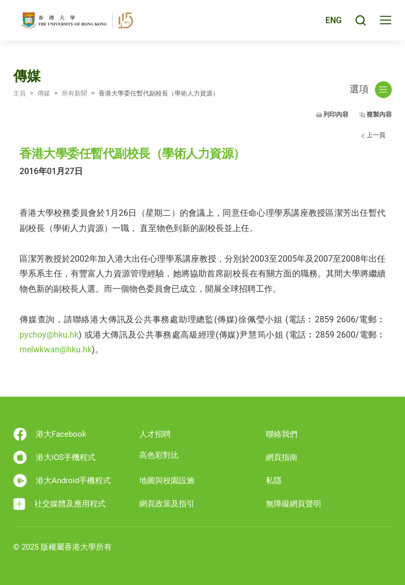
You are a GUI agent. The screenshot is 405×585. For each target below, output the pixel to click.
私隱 (274, 480)
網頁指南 (281, 457)
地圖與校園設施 (167, 480)
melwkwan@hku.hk (56, 349)
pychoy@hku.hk (49, 335)
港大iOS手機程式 (54, 457)
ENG (333, 23)
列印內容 (336, 114)
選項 (371, 89)
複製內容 (379, 114)
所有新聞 (74, 93)
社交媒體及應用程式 (59, 504)
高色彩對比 (159, 455)
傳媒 (43, 93)
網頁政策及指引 (167, 504)
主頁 (19, 93)
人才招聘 (155, 434)
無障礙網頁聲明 (293, 504)
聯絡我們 (281, 434)
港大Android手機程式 (62, 480)
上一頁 (376, 135)
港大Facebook (49, 434)
